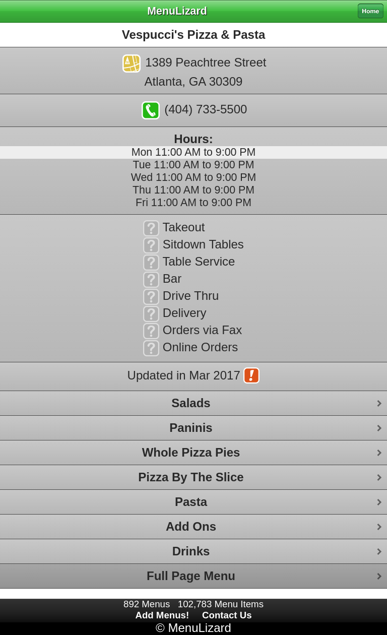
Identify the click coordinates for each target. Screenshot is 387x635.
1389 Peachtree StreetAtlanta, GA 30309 (194, 71)
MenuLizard (199, 627)
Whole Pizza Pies (191, 452)
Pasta (191, 502)
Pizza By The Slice (190, 477)
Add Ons (191, 526)
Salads (190, 403)
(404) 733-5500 (194, 110)
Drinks (191, 551)
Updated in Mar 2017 (193, 376)
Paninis (190, 427)
